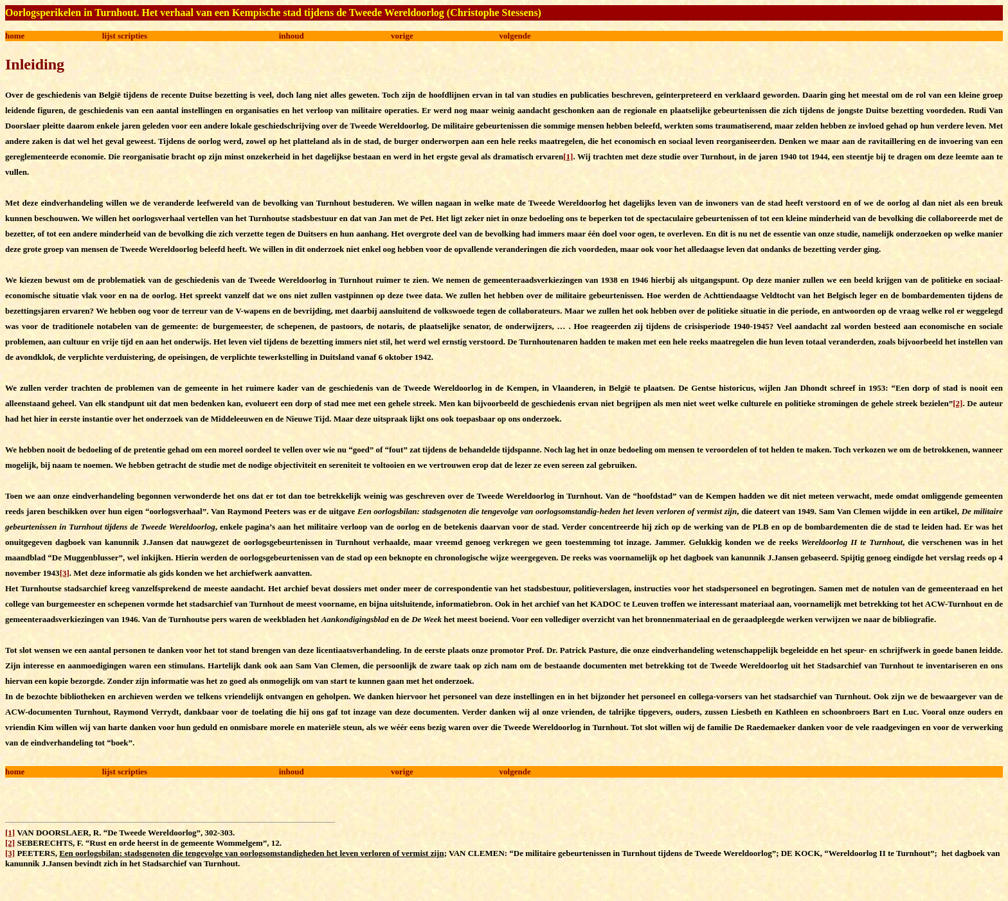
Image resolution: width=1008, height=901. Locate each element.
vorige (402, 35)
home (14, 35)
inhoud (291, 35)
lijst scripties (124, 35)
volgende (515, 35)
